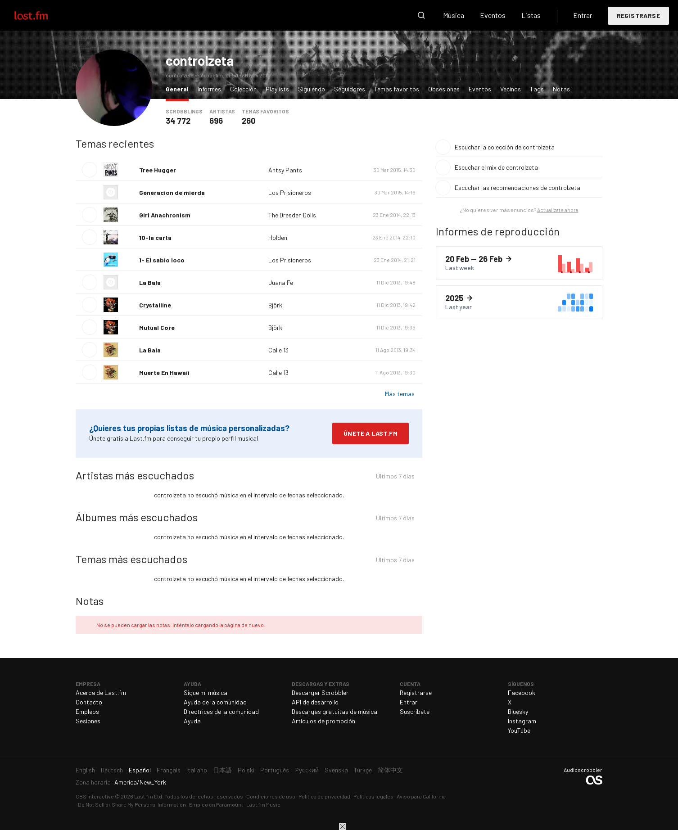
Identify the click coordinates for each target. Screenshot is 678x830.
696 (216, 121)
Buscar (421, 15)
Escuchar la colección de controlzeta (505, 147)
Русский (307, 770)
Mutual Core (157, 327)
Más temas (400, 393)
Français (169, 770)
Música (453, 15)
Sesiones (88, 721)
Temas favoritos (396, 89)
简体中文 (390, 770)
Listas (531, 15)
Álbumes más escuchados (137, 516)
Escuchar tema (89, 169)
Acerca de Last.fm (101, 692)
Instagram (522, 721)
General (179, 88)
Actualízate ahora (558, 210)
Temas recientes (115, 143)
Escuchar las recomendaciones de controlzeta (517, 187)
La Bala (150, 282)
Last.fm (41, 15)
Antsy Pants (285, 170)
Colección (243, 89)
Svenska (336, 770)
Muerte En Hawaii (164, 372)
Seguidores (349, 89)
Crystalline (155, 305)
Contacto (89, 702)
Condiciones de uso (270, 796)
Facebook (521, 692)
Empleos (87, 711)
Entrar (582, 15)
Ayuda (192, 721)
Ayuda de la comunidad (215, 702)
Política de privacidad (324, 796)
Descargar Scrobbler (320, 692)
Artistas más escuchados (135, 475)
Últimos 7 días (395, 477)
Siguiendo (311, 89)
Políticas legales (373, 796)
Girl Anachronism (164, 215)
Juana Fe (280, 282)
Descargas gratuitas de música (334, 711)
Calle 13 (278, 350)
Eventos (493, 15)
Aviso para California (421, 796)
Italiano (196, 770)
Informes (209, 89)
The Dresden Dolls (292, 215)
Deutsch (112, 770)
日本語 (222, 770)
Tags (537, 89)
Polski (246, 770)
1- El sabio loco (162, 260)
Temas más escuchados (131, 558)
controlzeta (200, 60)
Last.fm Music (263, 804)
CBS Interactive (95, 796)
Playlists (277, 89)
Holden (277, 237)
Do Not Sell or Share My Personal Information (132, 804)
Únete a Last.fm (371, 433)
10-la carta (155, 237)
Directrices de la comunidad (221, 711)
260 (248, 121)
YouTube (519, 730)
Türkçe (363, 770)
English (85, 770)
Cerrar (342, 826)
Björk (275, 305)
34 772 (178, 121)
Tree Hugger (157, 170)
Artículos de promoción (323, 721)
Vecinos (510, 89)
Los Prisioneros (289, 192)
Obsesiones (444, 89)
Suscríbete (414, 711)
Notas (561, 89)
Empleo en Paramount (216, 804)
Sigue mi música (205, 692)
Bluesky (518, 711)
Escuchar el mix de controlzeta (496, 167)
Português (274, 770)
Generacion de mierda (172, 192)
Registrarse (638, 15)
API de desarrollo (315, 702)
